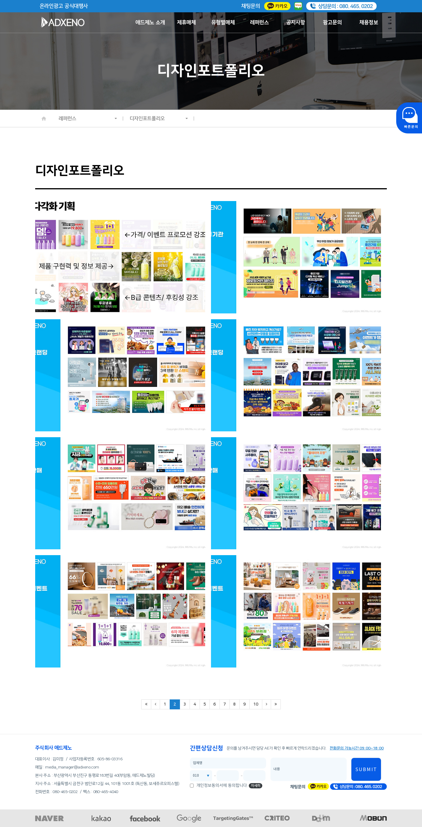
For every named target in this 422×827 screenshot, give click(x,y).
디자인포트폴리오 (159, 118)
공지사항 (295, 22)
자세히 (256, 785)
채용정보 (368, 22)
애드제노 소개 (150, 22)
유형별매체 (223, 22)
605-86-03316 (109, 759)
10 (255, 704)
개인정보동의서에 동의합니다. (222, 785)
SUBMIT (366, 769)
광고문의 (332, 22)
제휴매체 (186, 22)
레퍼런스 (259, 22)
